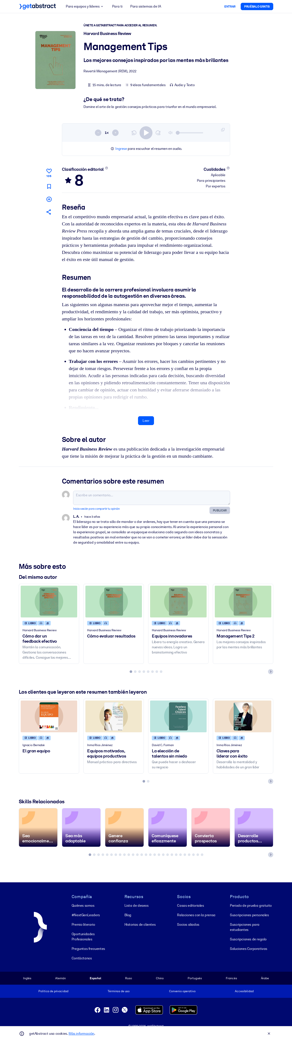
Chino (160, 978)
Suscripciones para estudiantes (244, 927)
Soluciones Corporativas (248, 949)
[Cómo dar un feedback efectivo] (49, 601)
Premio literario (83, 924)
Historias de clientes (140, 924)
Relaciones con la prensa (196, 915)
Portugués (195, 978)
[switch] (146, 132)
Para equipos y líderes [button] (85, 6)
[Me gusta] (49, 172)
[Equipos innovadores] (178, 601)
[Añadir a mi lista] (49, 199)
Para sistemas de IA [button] (145, 6)
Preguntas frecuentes (88, 949)
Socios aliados (188, 924)
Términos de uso (119, 991)
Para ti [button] (117, 6)
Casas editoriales (190, 905)
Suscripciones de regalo (248, 939)
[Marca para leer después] (49, 186)
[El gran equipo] (49, 716)
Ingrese (121, 149)
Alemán (60, 978)
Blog (127, 915)
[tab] (131, 671)
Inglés (27, 978)
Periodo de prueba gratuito (251, 905)
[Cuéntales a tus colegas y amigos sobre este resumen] (49, 212)
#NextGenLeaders (86, 915)
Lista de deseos (136, 905)
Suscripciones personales (249, 915)
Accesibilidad (244, 991)
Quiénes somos (83, 905)
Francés (231, 978)
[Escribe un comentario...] (151, 497)
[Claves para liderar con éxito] (243, 716)
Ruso (128, 978)
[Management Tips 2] (243, 601)
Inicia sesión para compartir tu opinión (96, 508)
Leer (146, 420)
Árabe (265, 978)
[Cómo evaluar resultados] (113, 601)
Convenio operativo (182, 991)
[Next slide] (270, 671)
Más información (81, 1034)
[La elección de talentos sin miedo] (178, 716)
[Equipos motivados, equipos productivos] (113, 716)
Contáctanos (82, 958)
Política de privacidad (53, 991)
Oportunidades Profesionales (83, 936)
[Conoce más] (106, 168)
